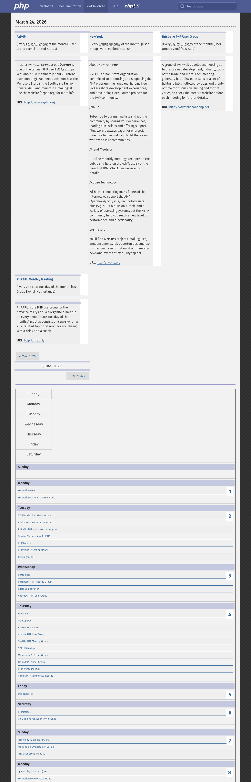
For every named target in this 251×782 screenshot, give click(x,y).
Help (115, 6)
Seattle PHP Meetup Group (33, 641)
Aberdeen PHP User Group (32, 595)
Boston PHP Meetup (29, 627)
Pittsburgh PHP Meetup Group (35, 581)
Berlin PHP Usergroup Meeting (35, 522)
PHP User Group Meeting (31, 753)
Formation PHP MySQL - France (35, 778)
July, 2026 (76, 376)
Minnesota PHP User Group (33, 655)
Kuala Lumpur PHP (28, 588)
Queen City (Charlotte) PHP (33, 771)
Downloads (45, 6)
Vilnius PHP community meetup (35, 675)
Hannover (23, 613)
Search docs (192, 6)
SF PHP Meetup (26, 648)
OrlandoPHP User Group (31, 662)
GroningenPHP (26, 557)
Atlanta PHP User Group (31, 634)
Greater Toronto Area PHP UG (34, 536)
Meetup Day (24, 620)
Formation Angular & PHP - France (37, 497)
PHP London (24, 543)
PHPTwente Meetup (29, 668)
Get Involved (96, 6)
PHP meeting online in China (34, 739)
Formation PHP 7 (27, 490)
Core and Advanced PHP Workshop (37, 718)
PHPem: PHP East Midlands (33, 549)
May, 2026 (29, 356)
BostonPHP (24, 574)
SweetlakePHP (26, 693)
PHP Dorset (24, 711)
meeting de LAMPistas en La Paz (36, 746)
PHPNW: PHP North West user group (38, 529)
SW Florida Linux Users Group (34, 515)
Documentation (70, 6)
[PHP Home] (22, 6)
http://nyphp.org (108, 262)
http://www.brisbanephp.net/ (190, 107)
